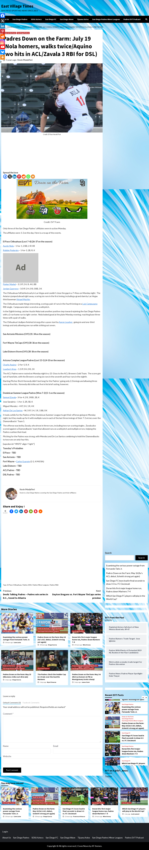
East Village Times (17, 6)
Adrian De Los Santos (13, 410)
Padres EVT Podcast (132, 19)
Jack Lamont (135, 814)
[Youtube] (2, 46)
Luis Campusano (89, 303)
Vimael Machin (23, 299)
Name (6, 746)
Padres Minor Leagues (40, 585)
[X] (10, 176)
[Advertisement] (52, 154)
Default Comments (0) (12, 703)
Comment (8, 713)
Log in (5, 831)
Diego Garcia (52, 645)
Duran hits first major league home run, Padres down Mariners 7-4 (86, 639)
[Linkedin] (14, 176)
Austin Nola (8, 246)
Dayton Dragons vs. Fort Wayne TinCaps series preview (76, 594)
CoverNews (83, 846)
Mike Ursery (87, 645)
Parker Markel (9, 284)
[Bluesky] (2, 52)
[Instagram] (2, 41)
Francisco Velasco (79, 816)
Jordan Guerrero (10, 288)
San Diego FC (50, 19)
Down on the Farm (9, 33)
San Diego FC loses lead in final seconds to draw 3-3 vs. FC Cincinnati (125, 582)
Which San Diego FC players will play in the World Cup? (125, 597)
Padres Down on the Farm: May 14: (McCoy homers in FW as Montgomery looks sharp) (86, 676)
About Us (5, 19)
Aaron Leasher (65, 322)
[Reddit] (24, 176)
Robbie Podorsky (11, 250)
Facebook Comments (31, 703)
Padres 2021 (27, 585)
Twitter (108, 776)
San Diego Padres (20, 19)
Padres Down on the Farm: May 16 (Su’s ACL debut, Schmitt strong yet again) (52, 639)
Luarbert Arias (9, 369)
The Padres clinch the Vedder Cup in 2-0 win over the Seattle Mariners (52, 676)
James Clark (86, 682)
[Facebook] (5, 176)
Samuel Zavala (9, 397)
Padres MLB (54, 585)
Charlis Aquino (9, 364)
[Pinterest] (19, 176)
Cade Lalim (17, 642)
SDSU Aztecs (36, 19)
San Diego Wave (66, 19)
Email (55, 746)
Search (108, 553)
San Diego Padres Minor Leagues (106, 19)
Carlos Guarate (23, 461)
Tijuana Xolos (83, 19)
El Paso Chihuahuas (14, 585)
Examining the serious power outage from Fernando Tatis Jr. (16, 638)
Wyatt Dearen (51, 682)
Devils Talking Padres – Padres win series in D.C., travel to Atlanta (27, 594)
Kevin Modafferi (25, 60)
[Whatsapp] (28, 176)
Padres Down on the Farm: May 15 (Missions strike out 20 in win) (17, 675)
